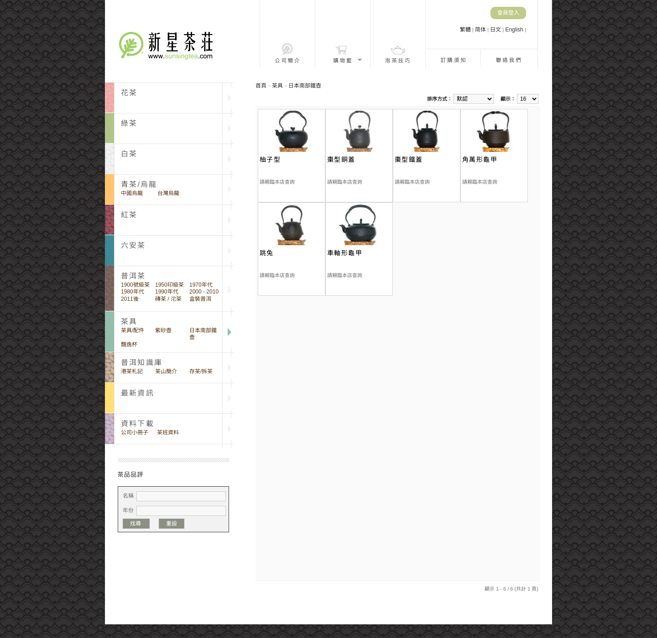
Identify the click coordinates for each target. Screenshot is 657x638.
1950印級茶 (169, 285)
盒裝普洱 (200, 299)
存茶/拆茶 (201, 371)
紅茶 (129, 215)
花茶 (129, 93)
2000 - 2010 (204, 291)
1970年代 (201, 285)
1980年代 (132, 291)
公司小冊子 (134, 432)
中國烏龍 (132, 193)
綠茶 (129, 123)
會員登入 (508, 13)
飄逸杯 (129, 344)
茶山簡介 (166, 371)
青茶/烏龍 (139, 184)
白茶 (129, 154)
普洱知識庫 (141, 362)
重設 (171, 523)
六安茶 (133, 245)
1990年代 (166, 291)
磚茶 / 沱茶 (168, 299)
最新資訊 (137, 393)
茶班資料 (168, 432)
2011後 (130, 299)
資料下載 (137, 423)
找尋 (136, 523)
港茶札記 (132, 371)
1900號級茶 (135, 285)
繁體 (466, 29)
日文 (496, 29)
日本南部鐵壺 (203, 333)
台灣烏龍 (168, 193)
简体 (481, 29)
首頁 (261, 85)
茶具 (277, 85)
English (515, 29)
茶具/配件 (132, 330)
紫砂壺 (163, 330)
